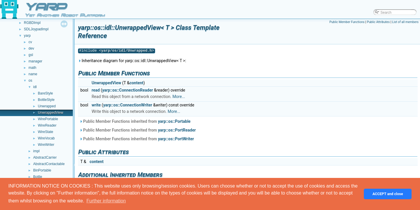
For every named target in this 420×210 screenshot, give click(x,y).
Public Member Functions (347, 22)
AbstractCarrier (45, 157)
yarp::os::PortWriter (176, 138)
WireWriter (46, 145)
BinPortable (42, 170)
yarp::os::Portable (174, 121)
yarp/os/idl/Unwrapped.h (126, 50)
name (33, 74)
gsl (31, 55)
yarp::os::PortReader (177, 130)
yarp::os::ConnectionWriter (127, 105)
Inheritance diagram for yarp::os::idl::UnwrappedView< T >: (132, 60)
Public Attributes (378, 22)
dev (31, 48)
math (32, 68)
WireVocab (46, 138)
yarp (27, 36)
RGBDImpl (32, 23)
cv (30, 42)
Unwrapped (47, 106)
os (30, 80)
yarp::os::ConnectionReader (127, 90)
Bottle (37, 177)
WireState (45, 132)
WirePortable (48, 119)
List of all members (405, 22)
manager (35, 61)
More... (178, 96)
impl (36, 151)
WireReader (47, 125)
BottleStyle (46, 100)
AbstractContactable (49, 164)
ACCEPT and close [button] (388, 194)
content (136, 82)
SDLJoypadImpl (36, 29)
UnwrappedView (50, 113)
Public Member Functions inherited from (135, 121)
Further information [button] (106, 200)
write (96, 105)
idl (35, 87)
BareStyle (45, 93)
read (96, 90)
